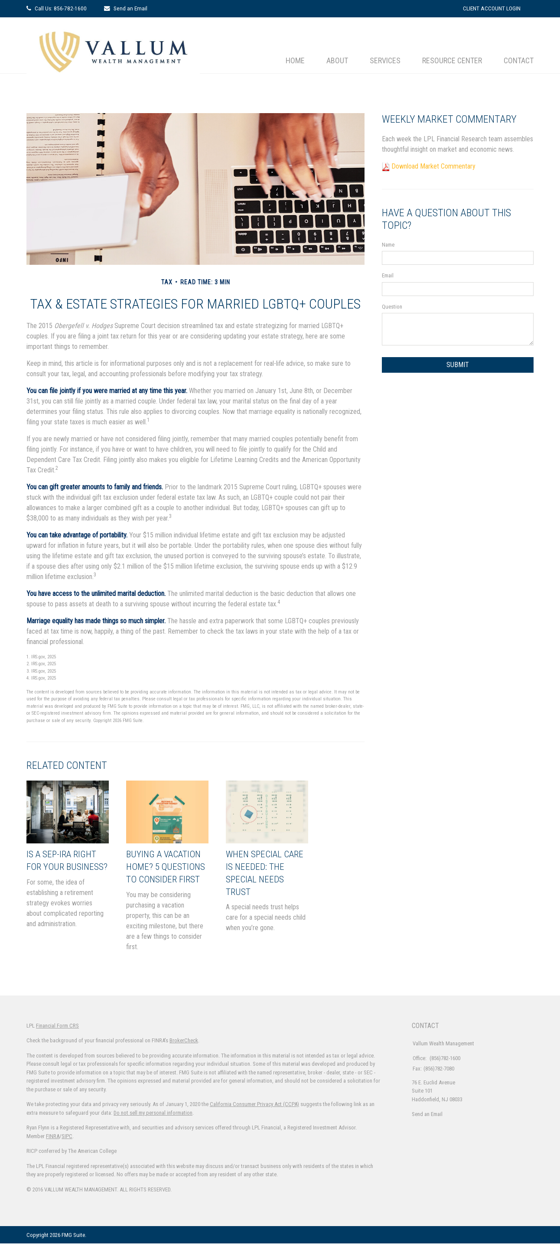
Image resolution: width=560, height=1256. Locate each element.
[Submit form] (458, 365)
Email (388, 275)
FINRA (52, 1148)
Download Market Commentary (433, 166)
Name (388, 244)
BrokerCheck (183, 1053)
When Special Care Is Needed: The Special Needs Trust (261, 872)
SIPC (67, 1148)
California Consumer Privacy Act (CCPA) (254, 1116)
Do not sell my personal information (153, 1125)
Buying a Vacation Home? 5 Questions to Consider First (167, 872)
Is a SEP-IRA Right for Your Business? (65, 866)
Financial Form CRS (57, 1038)
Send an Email (130, 8)
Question (392, 306)
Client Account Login (492, 8)
